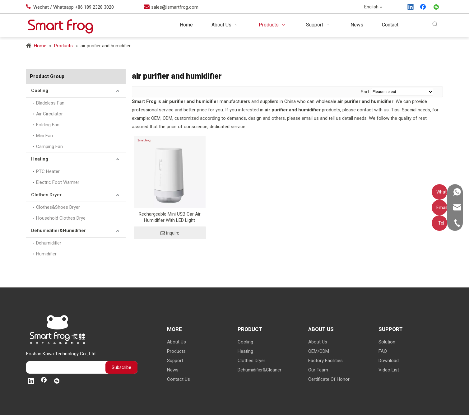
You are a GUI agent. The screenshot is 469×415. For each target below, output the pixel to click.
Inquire (169, 233)
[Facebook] (424, 7)
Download (388, 360)
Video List (388, 370)
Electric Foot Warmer (57, 182)
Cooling (39, 90)
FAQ (382, 351)
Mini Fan (44, 135)
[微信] (436, 7)
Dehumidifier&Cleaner (259, 370)
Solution (386, 342)
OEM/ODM (318, 351)
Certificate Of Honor (329, 379)
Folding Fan (47, 125)
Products (176, 351)
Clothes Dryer (46, 195)
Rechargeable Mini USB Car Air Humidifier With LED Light (170, 217)
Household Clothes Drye (61, 218)
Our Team (318, 370)
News (173, 370)
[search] (51, 367)
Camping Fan (49, 146)
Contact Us (178, 379)
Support (175, 360)
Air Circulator (49, 114)
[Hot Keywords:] (435, 24)
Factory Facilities (325, 360)
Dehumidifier (48, 243)
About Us (176, 342)
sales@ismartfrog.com (174, 7)
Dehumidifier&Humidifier (58, 230)
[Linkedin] (411, 7)
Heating (39, 159)
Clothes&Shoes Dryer (58, 207)
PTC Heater (48, 171)
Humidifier (46, 254)
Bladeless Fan (50, 103)
